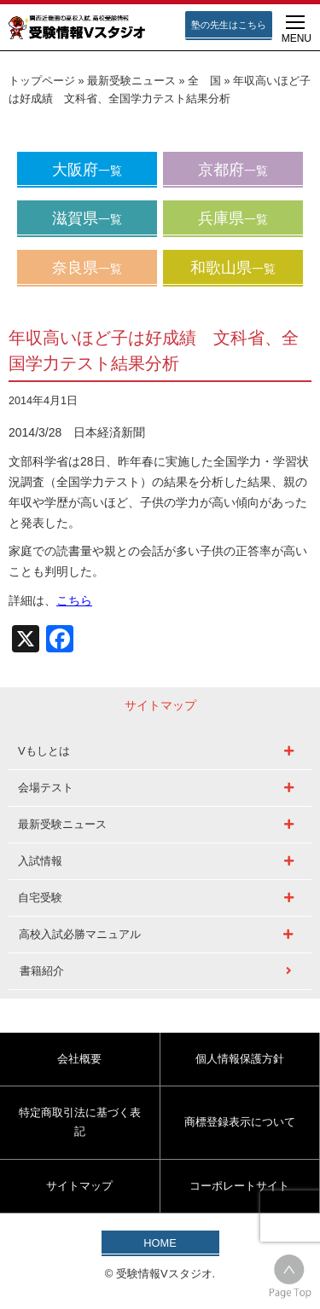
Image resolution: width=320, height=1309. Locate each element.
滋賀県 (87, 218)
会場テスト (45, 787)
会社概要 (79, 1058)
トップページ (42, 81)
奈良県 (87, 267)
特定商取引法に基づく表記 (80, 1122)
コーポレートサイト (239, 1185)
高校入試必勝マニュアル (80, 934)
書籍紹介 (42, 970)
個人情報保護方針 (239, 1058)
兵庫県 (233, 218)
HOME (159, 1243)
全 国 (204, 81)
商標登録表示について (239, 1121)
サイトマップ (79, 1185)
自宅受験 (40, 897)
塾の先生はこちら (228, 25)
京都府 (233, 169)
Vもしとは (44, 750)
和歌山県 (233, 267)
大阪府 (87, 169)
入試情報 (40, 860)
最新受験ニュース (131, 81)
